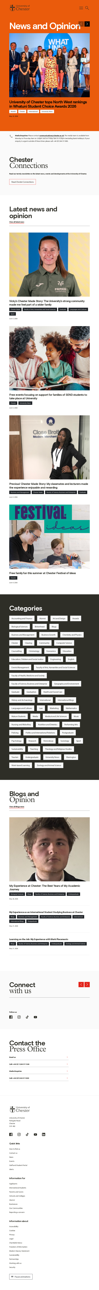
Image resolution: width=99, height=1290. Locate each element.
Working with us (15, 1263)
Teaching (34, 749)
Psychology (16, 740)
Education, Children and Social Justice (27, 659)
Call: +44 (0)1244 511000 (39, 1078)
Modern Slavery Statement (19, 1251)
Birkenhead (40, 626)
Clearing (28, 643)
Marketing (54, 708)
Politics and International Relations (40, 732)
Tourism (14, 757)
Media (35, 716)
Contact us (13, 1153)
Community (44, 643)
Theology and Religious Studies (58, 749)
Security (12, 1267)
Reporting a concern (17, 1212)
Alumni (42, 618)
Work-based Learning (20, 765)
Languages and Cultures (78, 309)
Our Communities (16, 1208)
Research (32, 740)
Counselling (16, 651)
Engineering (55, 659)
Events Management (20, 667)
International (33, 111)
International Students (17, 1188)
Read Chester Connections (22, 182)
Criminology (34, 651)
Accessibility (13, 1226)
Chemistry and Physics (72, 634)
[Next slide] (87, 24)
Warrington (71, 757)
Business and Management (20, 492)
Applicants (13, 1183)
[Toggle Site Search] (87, 8)
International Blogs (66, 700)
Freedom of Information (18, 1247)
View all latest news (16, 222)
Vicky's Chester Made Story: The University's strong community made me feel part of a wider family (46, 302)
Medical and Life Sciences (56, 716)
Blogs (54, 626)
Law (41, 708)
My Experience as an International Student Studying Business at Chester (46, 912)
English (71, 659)
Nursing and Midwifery (21, 724)
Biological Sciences (19, 626)
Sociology (65, 740)
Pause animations (20, 1277)
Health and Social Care (52, 692)
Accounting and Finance (21, 618)
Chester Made (15, 309)
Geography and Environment (66, 683)
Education (67, 651)
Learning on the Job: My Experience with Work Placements (38, 939)
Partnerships (14, 1259)
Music (76, 716)
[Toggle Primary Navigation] (81, 8)
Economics (51, 651)
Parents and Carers (16, 1192)
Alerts (11, 1169)
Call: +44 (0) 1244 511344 (39, 1064)
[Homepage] (19, 8)
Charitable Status (15, 1243)
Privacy (12, 1234)
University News (47, 111)
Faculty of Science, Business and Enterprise (61, 492)
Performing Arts (71, 724)
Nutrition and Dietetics (47, 724)
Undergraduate (31, 757)
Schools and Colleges (17, 1196)
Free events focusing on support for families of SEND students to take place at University (48, 396)
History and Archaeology (22, 700)
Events (11, 1161)
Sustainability (17, 749)
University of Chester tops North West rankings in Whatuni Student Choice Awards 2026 (48, 104)
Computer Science (64, 643)
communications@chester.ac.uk (51, 135)
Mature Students (18, 716)
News (11, 1157)
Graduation (31, 692)
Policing (15, 732)
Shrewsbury (48, 740)
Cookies (12, 1230)
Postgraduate (68, 732)
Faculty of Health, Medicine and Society (28, 675)
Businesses (13, 1204)
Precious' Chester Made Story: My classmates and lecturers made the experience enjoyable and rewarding (48, 485)
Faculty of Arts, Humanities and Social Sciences (40, 309)
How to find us (14, 1149)
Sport (12, 314)
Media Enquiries (39, 1071)
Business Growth (49, 634)
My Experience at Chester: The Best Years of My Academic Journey (44, 887)
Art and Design (59, 618)
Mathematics (71, 708)
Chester (22, 111)
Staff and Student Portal (18, 1165)
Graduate (63, 309)
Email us (39, 1057)
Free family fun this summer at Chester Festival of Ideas (42, 573)
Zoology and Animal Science (49, 765)
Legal (11, 1238)
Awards (13, 111)
